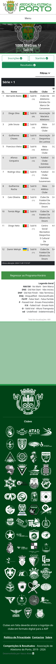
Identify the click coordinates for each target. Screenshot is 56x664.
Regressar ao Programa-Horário (28, 275)
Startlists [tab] (41, 58)
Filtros (45, 73)
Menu (28, 18)
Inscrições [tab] (15, 58)
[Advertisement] (28, 353)
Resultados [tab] (28, 65)
